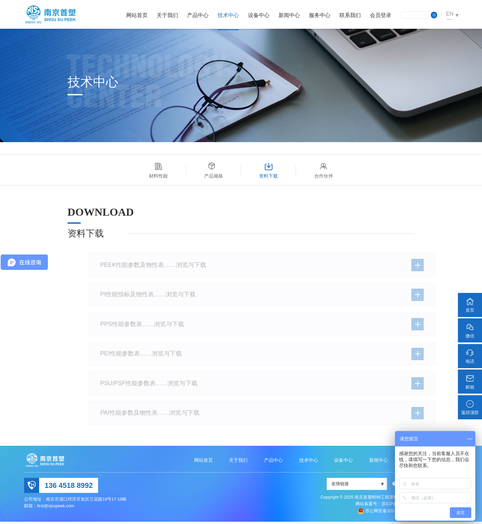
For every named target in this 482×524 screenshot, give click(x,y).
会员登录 (379, 15)
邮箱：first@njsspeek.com (49, 508)
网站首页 (135, 15)
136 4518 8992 (69, 488)
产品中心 (196, 15)
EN (449, 15)
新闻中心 (288, 15)
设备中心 (257, 15)
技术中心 (227, 15)
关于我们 (166, 15)
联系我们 (348, 15)
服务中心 (318, 15)
